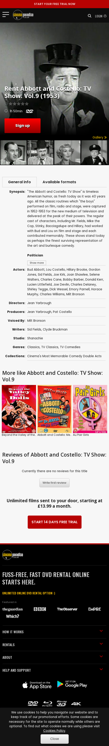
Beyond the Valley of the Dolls (22, 435)
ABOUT (52, 657)
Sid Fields (34, 329)
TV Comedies (70, 347)
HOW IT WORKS (52, 631)
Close (54, 739)
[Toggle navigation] (7, 14)
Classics (33, 347)
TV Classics (49, 347)
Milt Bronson (36, 321)
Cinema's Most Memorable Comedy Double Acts (64, 356)
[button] (88, 16)
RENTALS (52, 644)
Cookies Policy (54, 731)
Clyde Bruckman (55, 329)
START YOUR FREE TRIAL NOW (54, 4)
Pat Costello (62, 312)
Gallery (100, 137)
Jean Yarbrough (39, 312)
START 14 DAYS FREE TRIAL (55, 522)
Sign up (22, 125)
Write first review (54, 483)
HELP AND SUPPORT (52, 670)
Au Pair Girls (81, 435)
